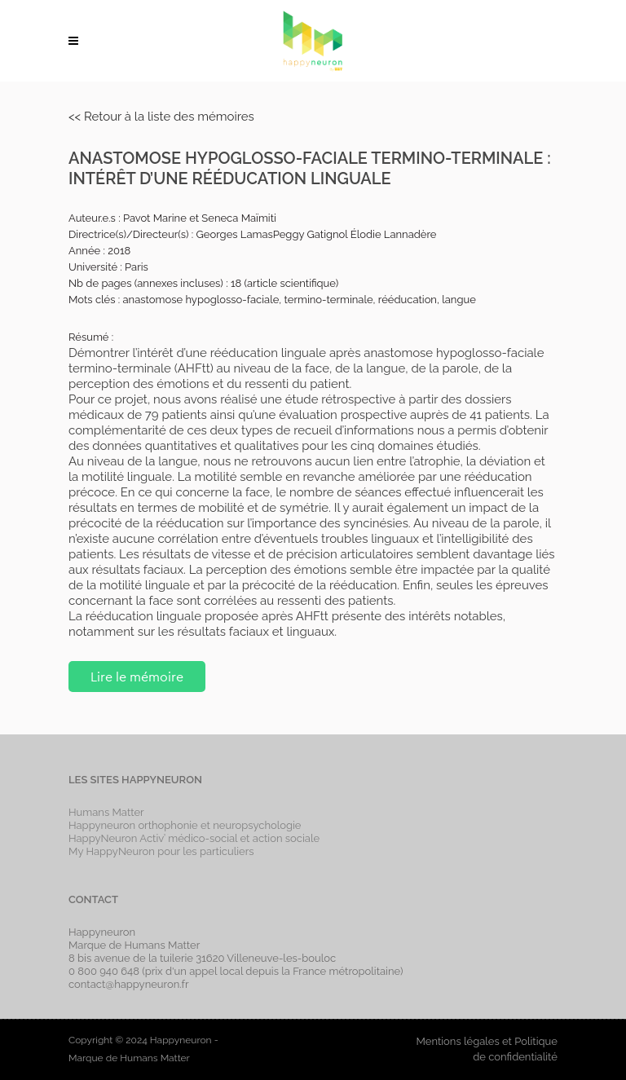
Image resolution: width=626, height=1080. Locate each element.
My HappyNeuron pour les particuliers (161, 851)
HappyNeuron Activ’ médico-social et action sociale (194, 838)
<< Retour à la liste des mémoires (161, 116)
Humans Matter (106, 812)
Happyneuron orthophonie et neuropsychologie (185, 825)
